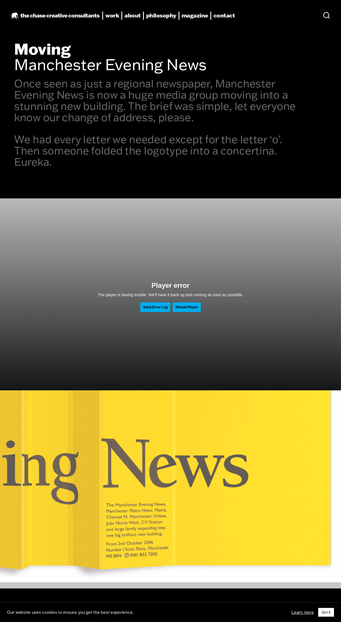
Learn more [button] (302, 612)
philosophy (165, 17)
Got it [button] (326, 612)
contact (228, 17)
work (116, 17)
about (137, 17)
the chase (64, 17)
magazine (199, 17)
